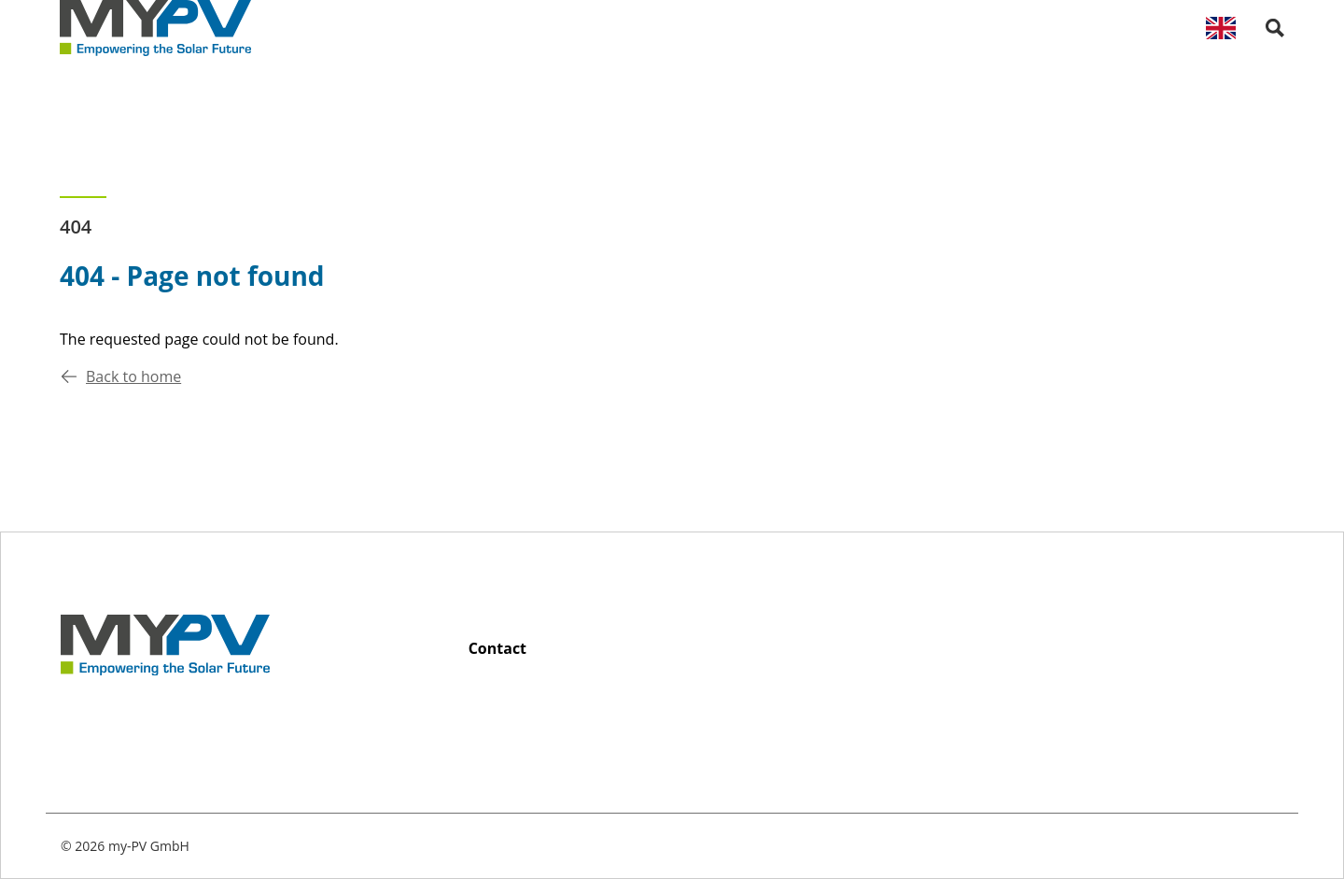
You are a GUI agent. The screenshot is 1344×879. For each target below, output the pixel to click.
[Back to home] (155, 28)
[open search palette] (1275, 28)
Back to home (120, 376)
